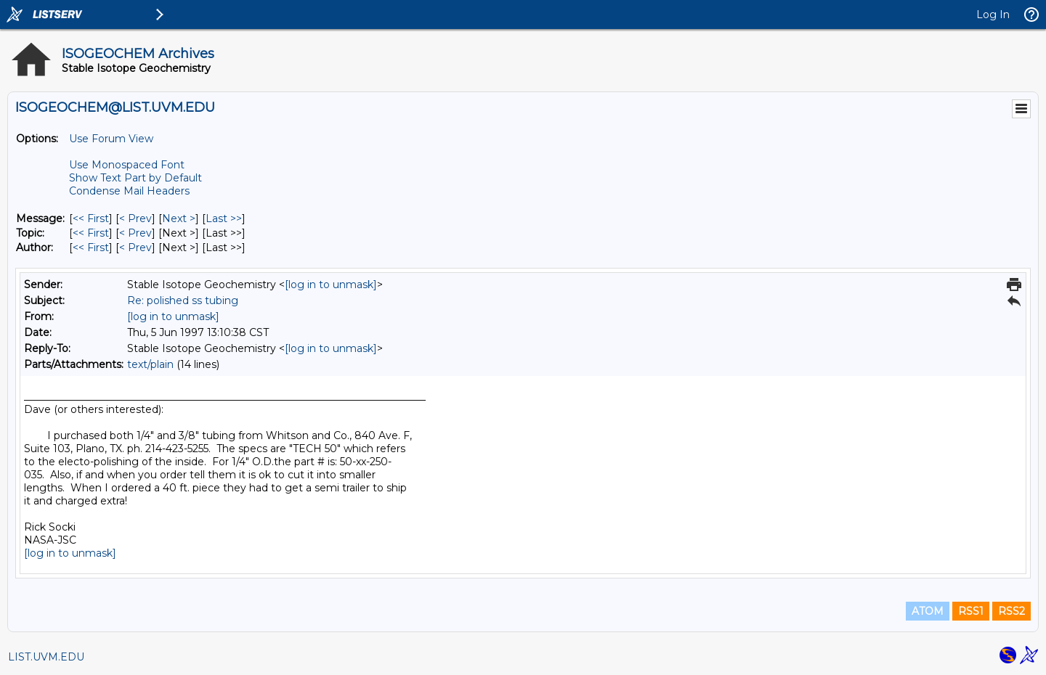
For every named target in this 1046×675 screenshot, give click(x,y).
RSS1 (971, 611)
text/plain (150, 364)
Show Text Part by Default (135, 177)
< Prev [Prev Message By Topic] (135, 233)
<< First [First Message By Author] (91, 247)
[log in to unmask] (331, 284)
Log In (993, 14)
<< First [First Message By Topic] (91, 233)
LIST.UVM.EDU (46, 656)
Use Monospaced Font (127, 164)
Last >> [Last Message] (224, 218)
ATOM (928, 611)
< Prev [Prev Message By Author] (135, 247)
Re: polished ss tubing (182, 300)
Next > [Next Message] (178, 218)
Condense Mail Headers (129, 190)
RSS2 (1011, 611)
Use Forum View (111, 138)
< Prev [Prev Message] (135, 218)
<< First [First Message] (91, 218)
